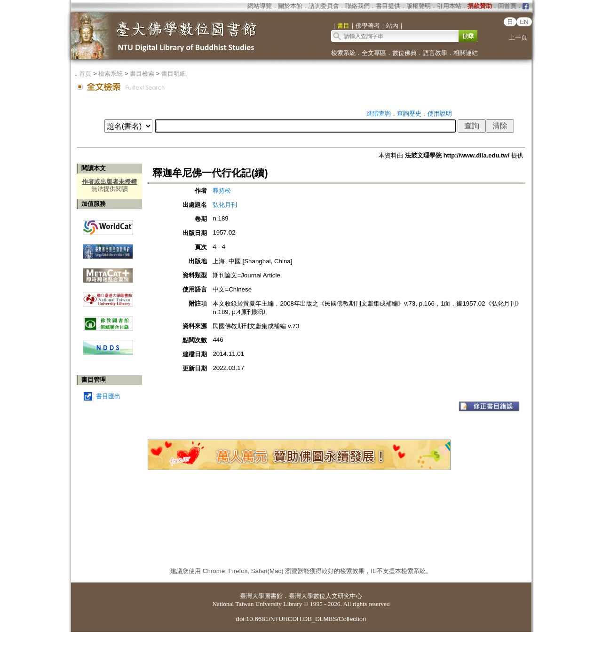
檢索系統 (343, 52)
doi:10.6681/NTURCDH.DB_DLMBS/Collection (301, 618)
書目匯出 (108, 396)
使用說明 (440, 113)
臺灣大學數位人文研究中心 (325, 595)
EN (524, 21)
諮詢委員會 (324, 5)
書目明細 (173, 73)
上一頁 (518, 37)
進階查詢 (378, 113)
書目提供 (388, 5)
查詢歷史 (409, 113)
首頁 (85, 73)
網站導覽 (259, 5)
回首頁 (507, 5)
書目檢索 (142, 73)
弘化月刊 (225, 204)
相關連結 (465, 52)
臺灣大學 (252, 595)
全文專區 (374, 52)
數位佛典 (404, 52)
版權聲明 (418, 5)
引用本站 (449, 5)
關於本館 (290, 5)
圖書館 (273, 595)
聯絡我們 (357, 5)
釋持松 (222, 190)
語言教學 (435, 52)
